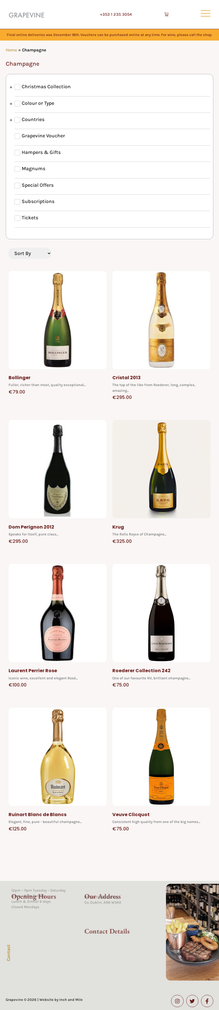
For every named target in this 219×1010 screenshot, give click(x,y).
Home (11, 50)
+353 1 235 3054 (116, 14)
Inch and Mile (71, 999)
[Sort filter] (30, 253)
